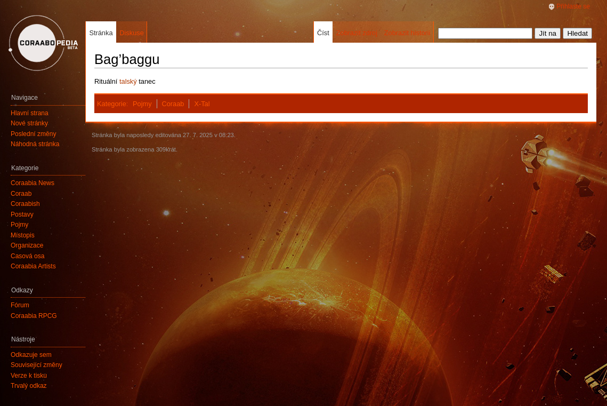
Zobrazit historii (407, 33)
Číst (323, 33)
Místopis (23, 235)
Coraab (172, 104)
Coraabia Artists (33, 266)
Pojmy (142, 104)
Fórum (20, 305)
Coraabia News (32, 183)
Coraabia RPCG (34, 316)
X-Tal (201, 104)
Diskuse (131, 33)
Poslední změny (33, 134)
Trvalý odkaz (29, 385)
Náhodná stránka (35, 144)
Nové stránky (29, 123)
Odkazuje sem (31, 355)
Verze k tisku (29, 375)
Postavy (22, 214)
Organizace (27, 245)
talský (128, 81)
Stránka (100, 33)
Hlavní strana (29, 113)
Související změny (36, 365)
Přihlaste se (573, 6)
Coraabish (25, 204)
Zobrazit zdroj (356, 33)
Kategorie (111, 104)
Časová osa (27, 256)
